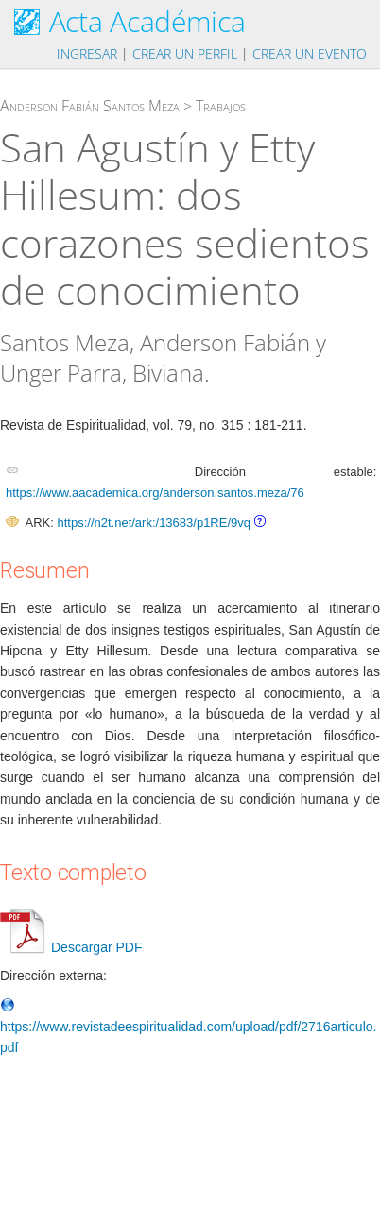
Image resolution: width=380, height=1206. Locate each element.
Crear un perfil (184, 53)
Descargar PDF (71, 947)
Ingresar (87, 53)
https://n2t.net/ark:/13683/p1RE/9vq (153, 523)
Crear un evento (309, 53)
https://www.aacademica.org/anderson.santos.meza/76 (155, 492)
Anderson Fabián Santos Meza (90, 105)
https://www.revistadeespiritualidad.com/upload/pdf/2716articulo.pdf (188, 1027)
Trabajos (221, 105)
